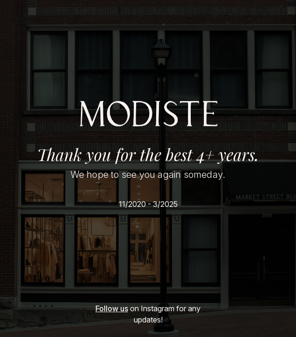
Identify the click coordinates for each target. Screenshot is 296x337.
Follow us (111, 308)
